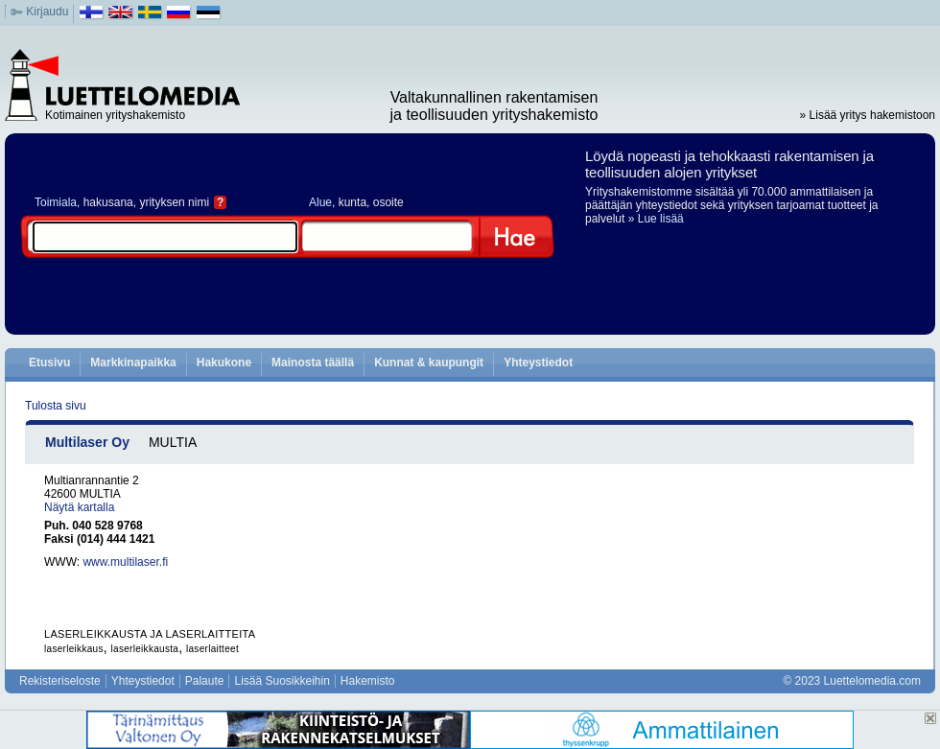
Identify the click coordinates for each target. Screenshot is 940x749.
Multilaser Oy (87, 442)
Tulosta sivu (55, 405)
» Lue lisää (656, 218)
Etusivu (49, 362)
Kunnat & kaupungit (428, 362)
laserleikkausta (145, 649)
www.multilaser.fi (125, 562)
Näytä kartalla (79, 507)
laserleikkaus (74, 649)
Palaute (204, 681)
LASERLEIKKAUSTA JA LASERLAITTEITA (149, 634)
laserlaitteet (212, 649)
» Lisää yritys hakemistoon (867, 115)
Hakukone (224, 362)
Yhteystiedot (538, 362)
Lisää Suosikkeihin (281, 681)
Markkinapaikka (133, 362)
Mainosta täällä (312, 362)
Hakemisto (368, 681)
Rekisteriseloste (60, 681)
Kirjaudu (47, 11)
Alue (320, 202)
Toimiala (56, 202)
